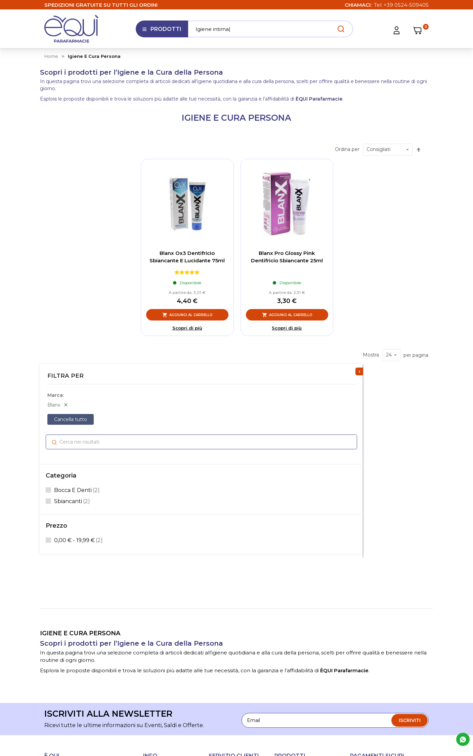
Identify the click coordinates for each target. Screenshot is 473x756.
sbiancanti (73, 279)
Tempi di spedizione (232, 601)
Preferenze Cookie (407, 705)
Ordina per (347, 149)
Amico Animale (292, 634)
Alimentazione (291, 601)
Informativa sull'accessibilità (161, 666)
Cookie (363, 705)
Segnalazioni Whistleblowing (161, 648)
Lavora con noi (160, 612)
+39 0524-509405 (406, 5)
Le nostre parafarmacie (170, 590)
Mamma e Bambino (298, 645)
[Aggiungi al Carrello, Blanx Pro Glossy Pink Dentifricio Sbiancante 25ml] (287, 314)
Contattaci (155, 634)
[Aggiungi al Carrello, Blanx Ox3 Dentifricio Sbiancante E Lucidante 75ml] (187, 314)
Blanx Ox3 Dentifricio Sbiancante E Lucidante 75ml (187, 257)
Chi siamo (154, 578)
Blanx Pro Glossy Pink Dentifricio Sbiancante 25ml (287, 257)
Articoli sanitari (291, 623)
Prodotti (161, 31)
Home (51, 56)
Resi (214, 645)
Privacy (333, 705)
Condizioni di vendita (233, 612)
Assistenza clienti (229, 578)
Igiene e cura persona (299, 612)
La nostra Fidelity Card (169, 601)
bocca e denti (78, 268)
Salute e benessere (296, 578)
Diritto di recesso (228, 634)
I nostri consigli (160, 623)
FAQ (214, 590)
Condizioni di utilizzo (232, 623)
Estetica (284, 590)
